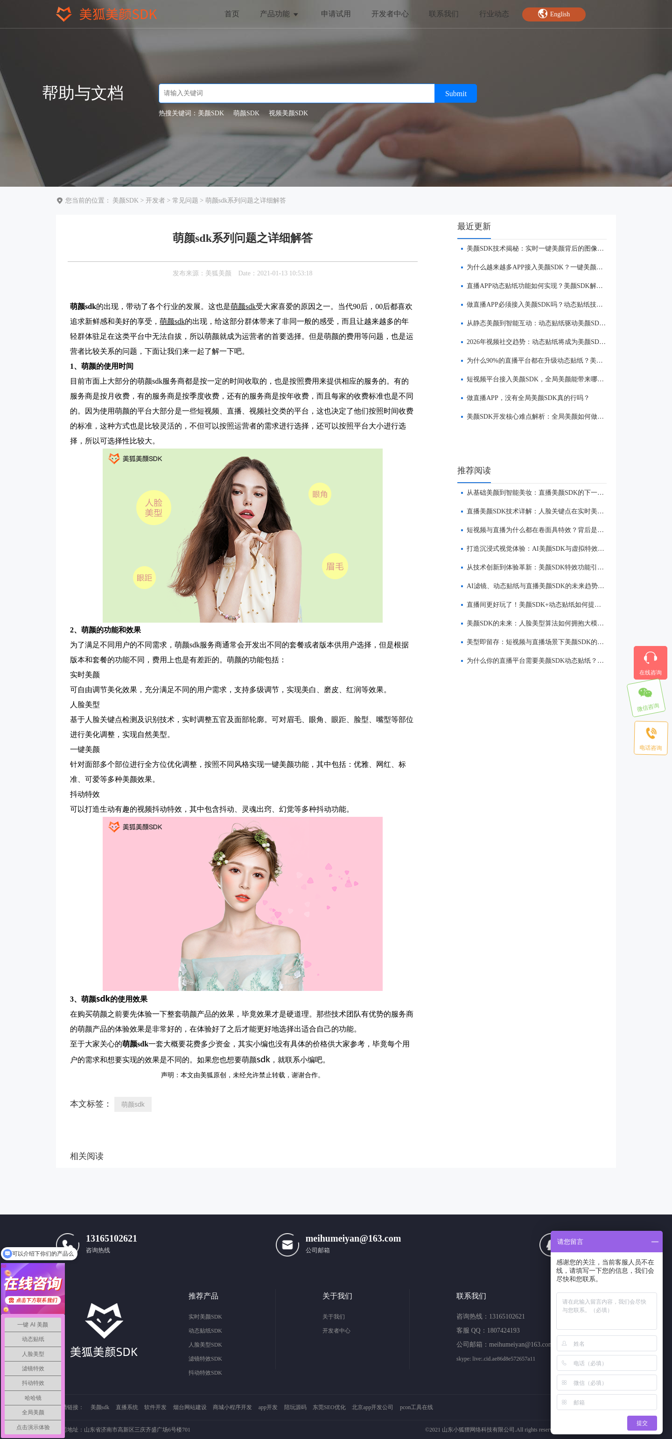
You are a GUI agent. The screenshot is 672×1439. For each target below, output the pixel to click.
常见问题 (185, 200)
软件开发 (155, 1407)
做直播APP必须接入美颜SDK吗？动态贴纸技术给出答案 (548, 304)
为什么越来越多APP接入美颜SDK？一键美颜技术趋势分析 (551, 267)
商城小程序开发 (232, 1407)
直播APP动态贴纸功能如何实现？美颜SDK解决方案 (541, 285)
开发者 (155, 200)
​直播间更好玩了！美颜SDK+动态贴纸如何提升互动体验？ (550, 604)
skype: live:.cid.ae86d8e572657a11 (495, 1358)
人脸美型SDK (205, 1344)
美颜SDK (125, 200)
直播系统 (127, 1407)
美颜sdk (100, 1407)
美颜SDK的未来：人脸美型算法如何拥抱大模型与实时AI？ (552, 623)
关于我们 (333, 1316)
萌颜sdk (133, 1104)
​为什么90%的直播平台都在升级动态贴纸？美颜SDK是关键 (551, 360)
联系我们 (444, 14)
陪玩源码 (295, 1407)
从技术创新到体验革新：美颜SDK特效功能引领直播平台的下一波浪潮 (568, 567)
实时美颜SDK (205, 1316)
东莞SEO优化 (329, 1407)
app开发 (268, 1407)
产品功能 (280, 14)
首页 (231, 14)
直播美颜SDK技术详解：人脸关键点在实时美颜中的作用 (548, 511)
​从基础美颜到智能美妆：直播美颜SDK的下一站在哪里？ (548, 492)
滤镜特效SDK (205, 1358)
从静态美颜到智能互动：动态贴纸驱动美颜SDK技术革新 (548, 323)
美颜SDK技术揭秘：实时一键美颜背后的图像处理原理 (545, 248)
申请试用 (336, 14)
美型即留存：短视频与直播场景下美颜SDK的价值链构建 (548, 642)
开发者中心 (390, 14)
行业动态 (494, 14)
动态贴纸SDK (205, 1330)
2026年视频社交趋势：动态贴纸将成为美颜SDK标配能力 (548, 341)
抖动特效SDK (205, 1372)
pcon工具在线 (416, 1407)
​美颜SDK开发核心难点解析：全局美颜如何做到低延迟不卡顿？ (558, 416)
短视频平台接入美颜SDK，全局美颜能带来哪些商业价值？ (552, 379)
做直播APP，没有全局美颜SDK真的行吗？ (528, 397)
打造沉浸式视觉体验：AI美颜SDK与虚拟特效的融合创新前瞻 (555, 548)
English (554, 13)
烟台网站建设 (190, 1407)
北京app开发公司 (372, 1407)
